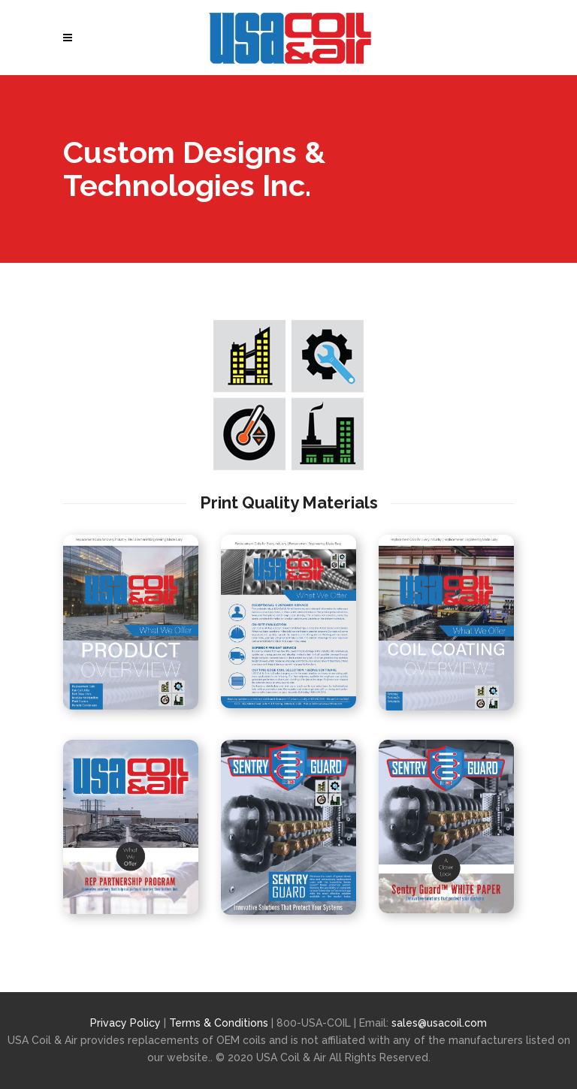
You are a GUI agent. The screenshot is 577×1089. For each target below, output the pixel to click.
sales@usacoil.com (439, 1023)
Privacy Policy (125, 1023)
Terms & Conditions (220, 1023)
